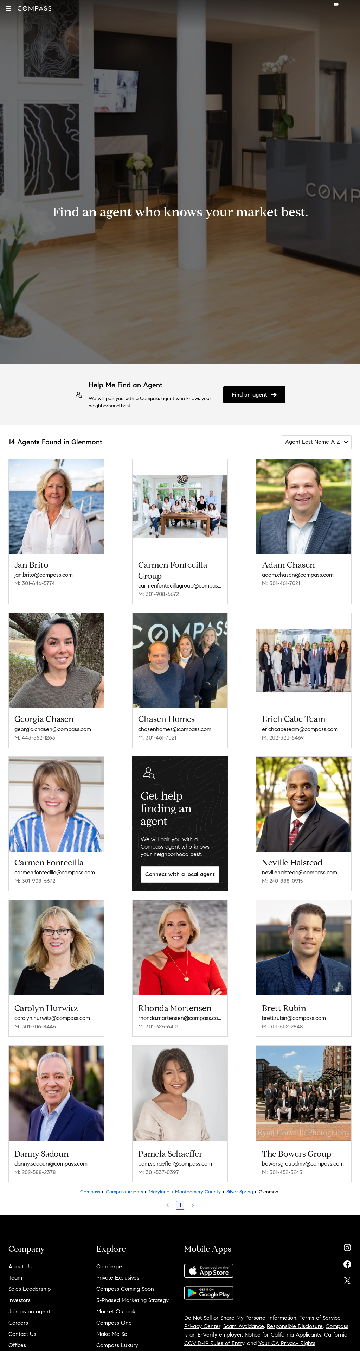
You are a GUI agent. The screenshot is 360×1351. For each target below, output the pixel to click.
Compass (90, 1192)
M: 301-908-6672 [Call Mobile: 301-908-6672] (158, 594)
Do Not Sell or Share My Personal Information (240, 1317)
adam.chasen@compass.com (298, 574)
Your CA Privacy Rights (286, 1343)
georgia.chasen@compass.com (52, 729)
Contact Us (22, 1334)
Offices (17, 1345)
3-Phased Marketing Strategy (132, 1300)
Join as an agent (29, 1311)
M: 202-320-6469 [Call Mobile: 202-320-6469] (283, 737)
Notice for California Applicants (283, 1334)
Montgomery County (198, 1192)
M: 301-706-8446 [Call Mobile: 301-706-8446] (35, 1026)
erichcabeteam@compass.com (300, 729)
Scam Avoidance (243, 1326)
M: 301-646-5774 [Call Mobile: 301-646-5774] (34, 583)
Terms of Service (320, 1317)
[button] (8, 8)
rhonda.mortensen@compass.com (180, 1018)
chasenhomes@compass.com (174, 729)
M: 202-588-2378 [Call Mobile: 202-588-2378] (35, 1172)
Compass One (114, 1322)
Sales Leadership (29, 1289)
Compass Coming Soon (125, 1289)
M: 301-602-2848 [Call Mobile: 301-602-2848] (282, 1026)
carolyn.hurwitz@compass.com (52, 1018)
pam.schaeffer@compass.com (175, 1163)
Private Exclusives (117, 1277)
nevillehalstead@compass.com (299, 872)
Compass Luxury (117, 1345)
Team (15, 1277)
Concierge (109, 1266)
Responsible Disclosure (295, 1326)
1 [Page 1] (180, 1205)
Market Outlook (115, 1311)
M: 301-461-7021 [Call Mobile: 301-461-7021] (281, 583)
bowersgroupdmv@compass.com (303, 1163)
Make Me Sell (112, 1334)
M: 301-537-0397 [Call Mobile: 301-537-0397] (158, 1172)
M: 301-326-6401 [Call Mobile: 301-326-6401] (158, 1026)
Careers (18, 1322)
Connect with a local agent (180, 874)
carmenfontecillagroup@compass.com (180, 585)
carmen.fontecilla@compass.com (54, 872)
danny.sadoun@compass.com (51, 1163)
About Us (20, 1266)
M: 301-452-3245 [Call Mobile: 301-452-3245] (282, 1172)
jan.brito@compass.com (43, 574)
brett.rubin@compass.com (294, 1018)
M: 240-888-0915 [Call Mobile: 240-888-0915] (282, 880)
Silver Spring (239, 1192)
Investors (19, 1300)
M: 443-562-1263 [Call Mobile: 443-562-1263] (34, 737)
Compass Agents (124, 1192)
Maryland (159, 1192)
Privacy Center (202, 1326)
